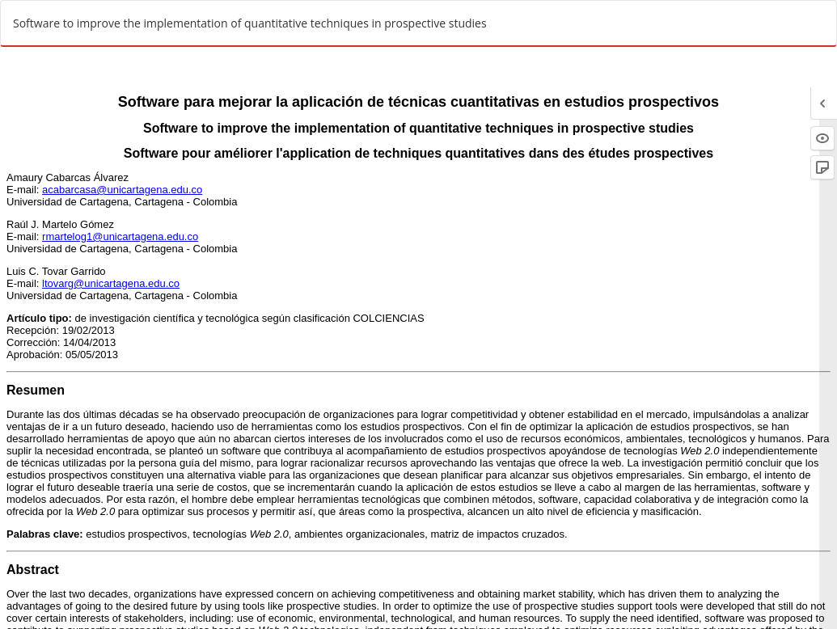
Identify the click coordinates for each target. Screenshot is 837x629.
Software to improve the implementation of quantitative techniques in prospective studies (250, 23)
